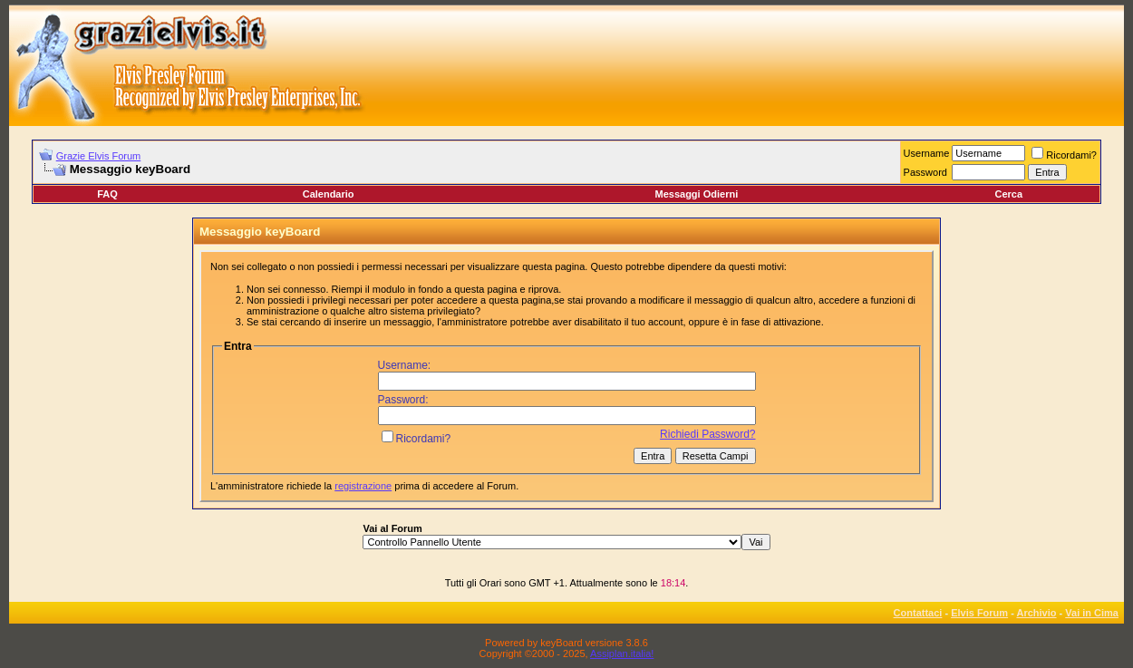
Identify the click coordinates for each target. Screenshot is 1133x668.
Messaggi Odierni (697, 194)
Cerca (1008, 194)
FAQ (107, 194)
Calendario (328, 194)
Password (925, 172)
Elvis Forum (979, 612)
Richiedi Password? (707, 434)
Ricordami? (1064, 155)
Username (927, 153)
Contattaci (918, 612)
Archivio (1037, 612)
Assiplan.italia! (622, 653)
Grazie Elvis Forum (98, 155)
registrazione (363, 485)
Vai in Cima (1091, 612)
